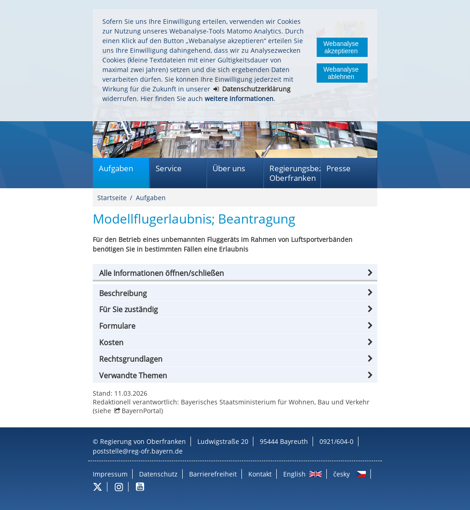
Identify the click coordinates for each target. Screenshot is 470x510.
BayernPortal (141, 410)
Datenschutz (158, 474)
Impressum (110, 474)
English (294, 474)
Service (169, 168)
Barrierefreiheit (213, 474)
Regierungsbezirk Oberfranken (294, 173)
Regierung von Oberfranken (143, 441)
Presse (338, 168)
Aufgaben (116, 168)
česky (341, 474)
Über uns (229, 168)
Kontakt (260, 474)
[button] (235, 273)
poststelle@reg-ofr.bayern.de (138, 451)
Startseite (112, 197)
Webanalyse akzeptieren (341, 47)
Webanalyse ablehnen (341, 73)
